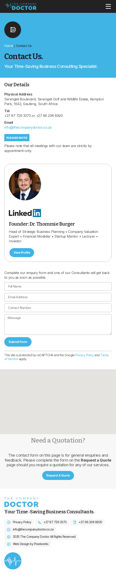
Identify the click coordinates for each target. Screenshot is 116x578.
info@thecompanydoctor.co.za (28, 127)
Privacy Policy (84, 355)
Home (8, 46)
